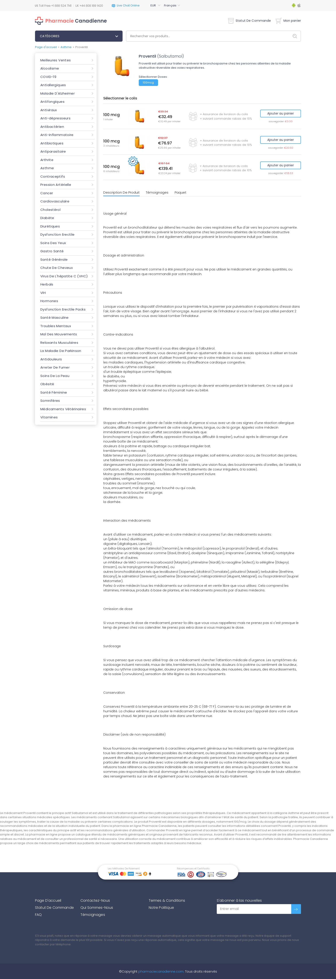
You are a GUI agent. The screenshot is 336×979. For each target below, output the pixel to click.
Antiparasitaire (53, 151)
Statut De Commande (249, 20)
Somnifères (50, 400)
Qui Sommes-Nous (96, 907)
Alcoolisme (49, 68)
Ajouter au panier (280, 113)
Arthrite (46, 159)
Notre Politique (161, 907)
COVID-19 (48, 76)
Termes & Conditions (167, 900)
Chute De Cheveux (56, 267)
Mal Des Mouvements (58, 334)
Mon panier (288, 20)
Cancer (46, 193)
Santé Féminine (53, 392)
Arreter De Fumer (55, 367)
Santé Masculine (54, 317)
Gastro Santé (52, 251)
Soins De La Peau (54, 375)
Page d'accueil (46, 47)
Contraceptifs (52, 176)
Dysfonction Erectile (57, 234)
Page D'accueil (48, 900)
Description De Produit (121, 192)
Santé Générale (54, 259)
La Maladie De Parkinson (60, 350)
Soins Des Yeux (53, 243)
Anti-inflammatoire (57, 134)
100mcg (148, 82)
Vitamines (49, 417)
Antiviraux (48, 110)
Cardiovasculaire (54, 201)
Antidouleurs (51, 359)
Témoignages (157, 192)
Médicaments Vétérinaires (63, 409)
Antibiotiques (51, 143)
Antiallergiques (53, 85)
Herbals (46, 284)
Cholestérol (50, 209)
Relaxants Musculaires (59, 342)
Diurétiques (50, 226)
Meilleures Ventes (55, 60)
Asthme (66, 47)
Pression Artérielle (55, 184)
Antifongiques (52, 101)
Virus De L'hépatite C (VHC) (64, 276)
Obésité (47, 384)
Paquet (180, 192)
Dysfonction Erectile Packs (63, 309)
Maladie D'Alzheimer (57, 93)
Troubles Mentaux (55, 326)
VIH (43, 292)
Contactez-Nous (95, 900)
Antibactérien (52, 126)
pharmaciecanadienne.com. (160, 971)
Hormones (49, 301)
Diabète (47, 218)
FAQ (38, 914)
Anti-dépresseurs (55, 118)
